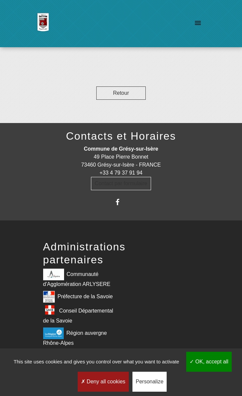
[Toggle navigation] (198, 23)
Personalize (150, 381)
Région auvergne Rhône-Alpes (75, 337)
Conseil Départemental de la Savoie (78, 314)
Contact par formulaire (121, 183)
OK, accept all (209, 361)
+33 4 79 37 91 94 (121, 173)
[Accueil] (43, 24)
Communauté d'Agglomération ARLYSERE (77, 278)
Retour (121, 93)
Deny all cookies (103, 381)
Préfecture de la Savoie (78, 297)
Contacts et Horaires (121, 136)
